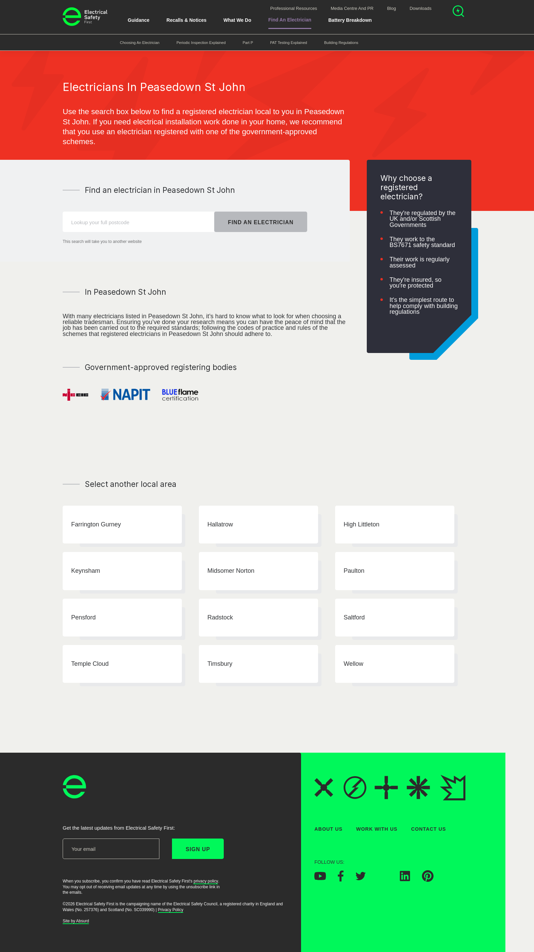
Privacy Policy (171, 909)
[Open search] (458, 12)
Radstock (220, 617)
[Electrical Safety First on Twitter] (361, 878)
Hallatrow (220, 524)
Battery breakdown (350, 20)
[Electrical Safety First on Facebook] (341, 879)
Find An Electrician (289, 19)
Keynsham (85, 571)
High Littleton (361, 524)
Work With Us (376, 829)
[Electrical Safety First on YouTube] (320, 878)
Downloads (420, 8)
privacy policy (205, 881)
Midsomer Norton (230, 571)
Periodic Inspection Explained (200, 43)
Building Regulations (341, 43)
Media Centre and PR (352, 8)
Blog (391, 8)
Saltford (354, 617)
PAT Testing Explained (288, 43)
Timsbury (219, 663)
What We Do (237, 20)
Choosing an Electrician (139, 43)
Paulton (354, 571)
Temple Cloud (90, 663)
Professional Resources (293, 8)
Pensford (83, 617)
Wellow (353, 663)
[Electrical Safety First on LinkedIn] (405, 879)
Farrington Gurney (96, 524)
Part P (248, 43)
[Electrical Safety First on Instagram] (383, 879)
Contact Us (428, 829)
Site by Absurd (76, 921)
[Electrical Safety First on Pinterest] (428, 880)
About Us (328, 829)
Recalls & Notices (187, 20)
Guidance (139, 20)
